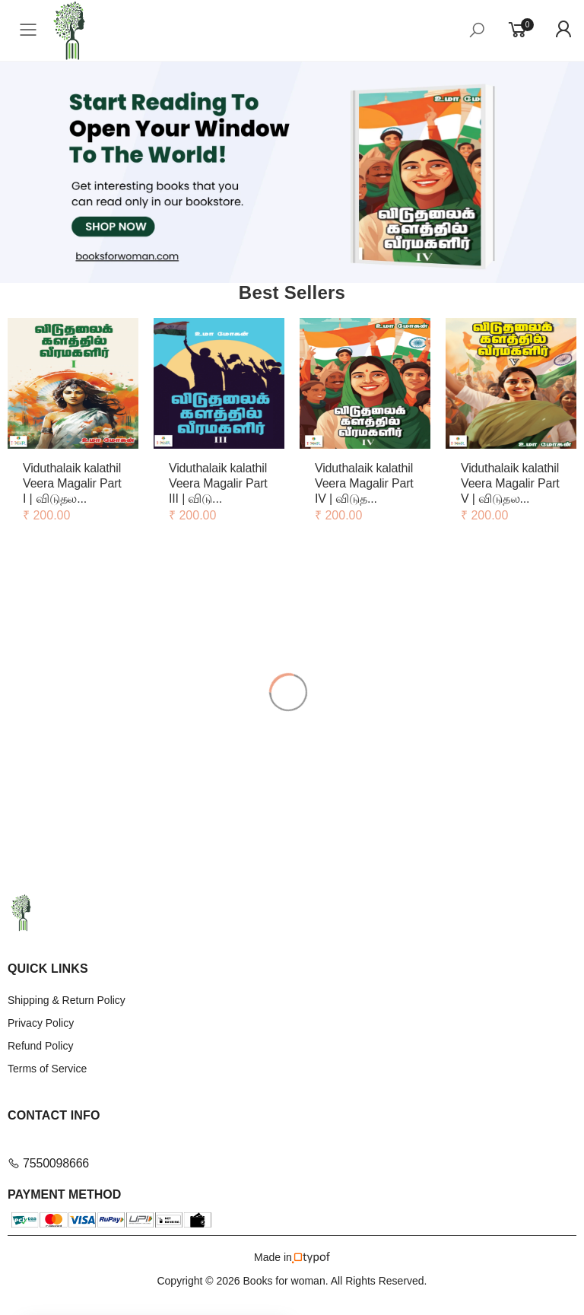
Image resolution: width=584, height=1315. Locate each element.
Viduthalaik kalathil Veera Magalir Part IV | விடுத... (364, 483)
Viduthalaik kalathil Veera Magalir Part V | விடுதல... (510, 483)
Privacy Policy (41, 1023)
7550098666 (48, 1163)
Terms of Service (47, 1068)
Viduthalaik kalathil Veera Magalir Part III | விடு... (218, 483)
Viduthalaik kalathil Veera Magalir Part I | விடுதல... (72, 483)
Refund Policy (40, 1046)
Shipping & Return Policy (66, 1000)
